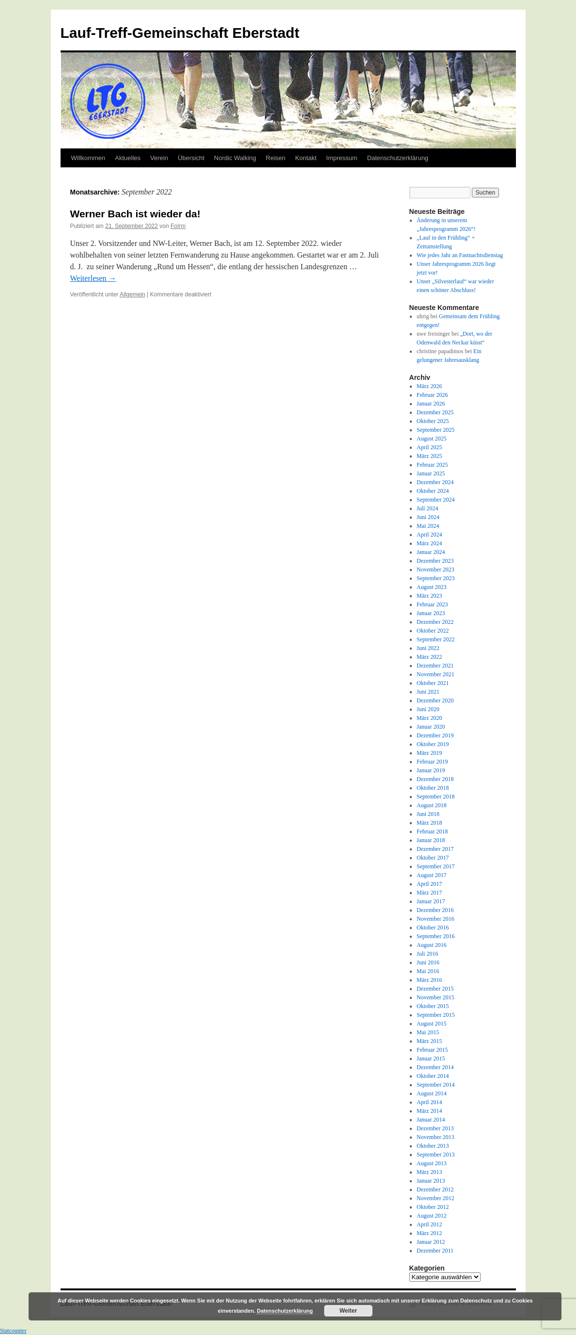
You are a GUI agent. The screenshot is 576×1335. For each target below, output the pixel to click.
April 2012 (429, 1224)
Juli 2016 (427, 953)
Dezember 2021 (435, 665)
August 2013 (432, 1163)
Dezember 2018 (435, 779)
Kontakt (305, 158)
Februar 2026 (432, 394)
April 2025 (429, 447)
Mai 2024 (428, 525)
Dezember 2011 (435, 1250)
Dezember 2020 (435, 700)
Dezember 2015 (435, 988)
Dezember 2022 (435, 622)
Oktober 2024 (433, 491)
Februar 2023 (432, 604)
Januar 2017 (431, 901)
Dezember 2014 (435, 1067)
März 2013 (429, 1172)
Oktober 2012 (433, 1207)
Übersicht (191, 158)
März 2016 (429, 980)
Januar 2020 (431, 726)
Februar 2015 (432, 1049)
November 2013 (435, 1137)
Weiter (348, 1310)
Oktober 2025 (433, 421)
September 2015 (435, 1014)
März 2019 (429, 752)
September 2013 (435, 1154)
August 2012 (432, 1215)
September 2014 (435, 1084)
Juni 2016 (428, 962)
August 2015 (432, 1023)
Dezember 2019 (435, 735)
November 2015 (435, 997)
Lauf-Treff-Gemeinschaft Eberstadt (180, 33)
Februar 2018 (432, 831)
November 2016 (435, 918)
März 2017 (429, 892)
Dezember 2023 (435, 560)
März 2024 (429, 543)
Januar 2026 (431, 403)
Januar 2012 (431, 1241)
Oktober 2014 (433, 1076)
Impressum (341, 158)
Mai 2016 (428, 971)
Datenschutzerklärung (397, 158)
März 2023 (429, 595)
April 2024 (429, 534)
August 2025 (432, 438)
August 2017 (432, 875)
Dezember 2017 (435, 849)
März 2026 (429, 386)
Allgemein (132, 294)
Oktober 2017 (433, 857)
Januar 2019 (431, 770)
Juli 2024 (427, 508)
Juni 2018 (428, 814)
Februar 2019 (432, 761)
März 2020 (429, 718)
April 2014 (429, 1102)
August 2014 (432, 1093)
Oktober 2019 (433, 744)
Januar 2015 (431, 1058)
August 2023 (432, 587)
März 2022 (429, 656)
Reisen (275, 158)
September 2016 (435, 936)
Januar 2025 (431, 473)
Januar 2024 (431, 552)
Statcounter (13, 1330)
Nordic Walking (235, 158)
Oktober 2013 (433, 1145)
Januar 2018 (431, 840)
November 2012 (435, 1198)
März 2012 (429, 1233)
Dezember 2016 (435, 910)
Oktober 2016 (433, 927)
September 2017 (435, 866)
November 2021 (435, 674)
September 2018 (435, 796)
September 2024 (435, 499)
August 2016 (432, 945)
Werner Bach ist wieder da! (135, 213)
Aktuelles (127, 158)
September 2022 (435, 639)
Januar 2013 (431, 1180)
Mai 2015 (428, 1032)
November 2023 (435, 569)
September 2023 (435, 578)
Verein (159, 158)
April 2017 (429, 883)
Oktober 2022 (433, 630)
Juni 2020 (428, 709)
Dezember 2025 (435, 412)
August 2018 (432, 805)
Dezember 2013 (435, 1128)
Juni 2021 (428, 691)
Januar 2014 (431, 1119)
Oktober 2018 (433, 787)
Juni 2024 (428, 517)
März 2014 (429, 1110)
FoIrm (178, 226)
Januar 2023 (431, 613)
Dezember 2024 (435, 482)
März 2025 (429, 456)
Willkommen (88, 158)
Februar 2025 (432, 464)
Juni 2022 (428, 648)
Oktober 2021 (433, 683)
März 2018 (429, 822)
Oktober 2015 (433, 1006)
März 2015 (429, 1041)
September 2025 (435, 429)
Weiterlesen (93, 278)
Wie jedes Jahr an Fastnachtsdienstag (460, 255)
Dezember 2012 (435, 1189)
